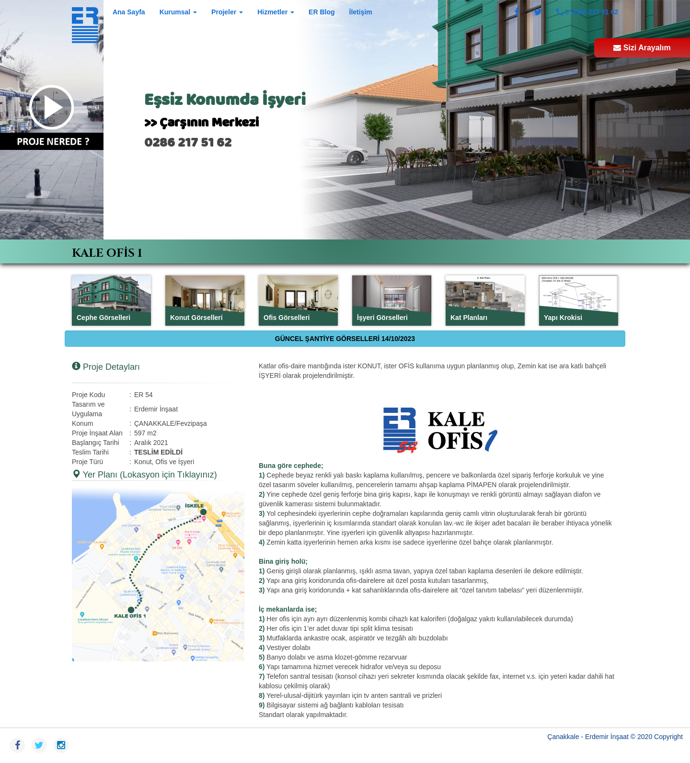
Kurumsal (178, 12)
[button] (158, 574)
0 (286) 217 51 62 (587, 12)
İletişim (360, 12)
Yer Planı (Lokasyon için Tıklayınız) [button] (144, 474)
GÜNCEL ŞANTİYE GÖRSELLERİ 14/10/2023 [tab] (345, 338)
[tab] (345, 251)
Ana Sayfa (129, 12)
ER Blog (321, 12)
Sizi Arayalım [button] (641, 48)
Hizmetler (275, 12)
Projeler (227, 12)
